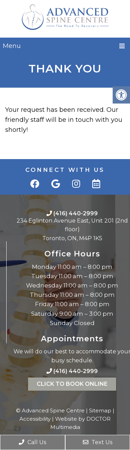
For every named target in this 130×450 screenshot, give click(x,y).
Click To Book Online (72, 384)
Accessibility (35, 418)
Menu (12, 46)
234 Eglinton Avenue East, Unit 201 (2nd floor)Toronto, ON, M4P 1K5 (72, 229)
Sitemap (100, 410)
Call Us (32, 442)
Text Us (97, 442)
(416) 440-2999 (75, 213)
